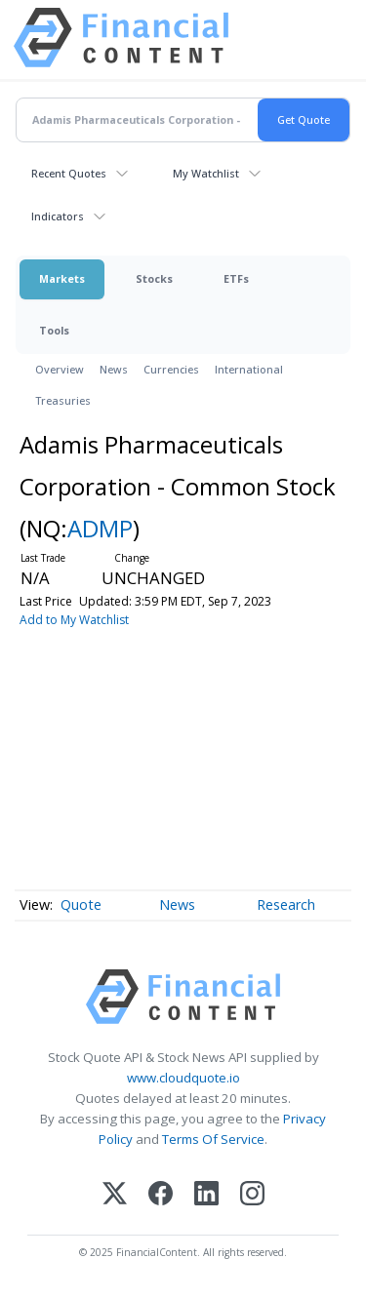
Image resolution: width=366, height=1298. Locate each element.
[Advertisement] (183, 756)
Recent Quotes (68, 173)
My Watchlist (206, 173)
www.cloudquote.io (183, 1077)
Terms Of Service (213, 1139)
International (249, 369)
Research (286, 904)
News (114, 369)
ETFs (236, 278)
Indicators (57, 216)
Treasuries (63, 400)
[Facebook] (161, 1195)
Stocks (154, 278)
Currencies (171, 369)
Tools (54, 330)
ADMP (100, 528)
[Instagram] (252, 1195)
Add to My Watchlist (74, 619)
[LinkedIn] (206, 1195)
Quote (81, 904)
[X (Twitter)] (115, 1195)
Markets (62, 278)
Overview (59, 369)
